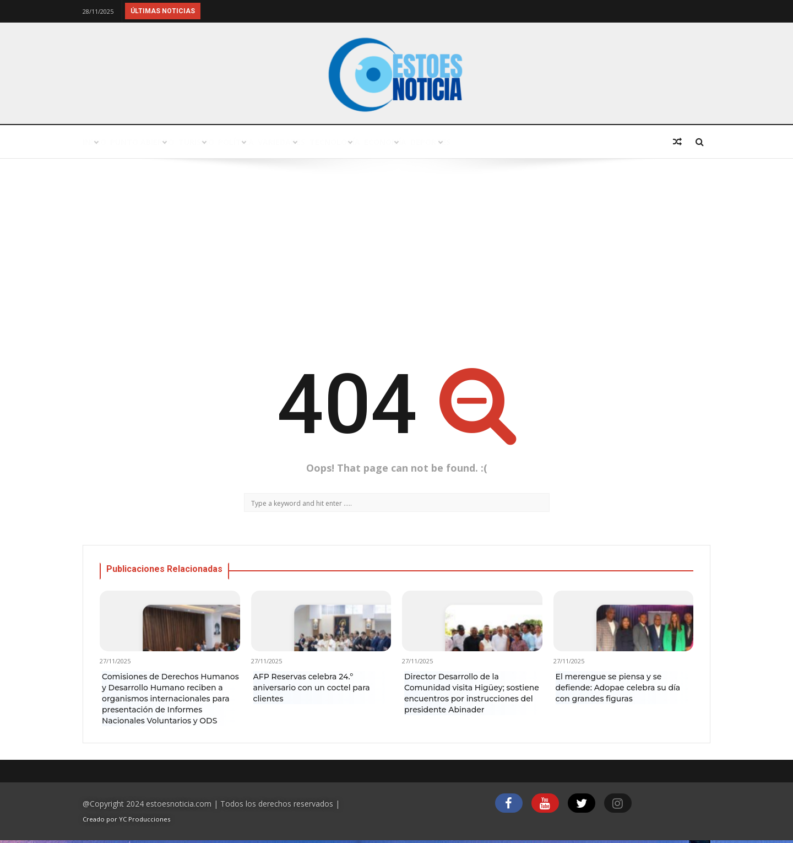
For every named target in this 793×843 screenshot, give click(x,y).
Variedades (392, 142)
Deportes (615, 142)
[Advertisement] (396, 258)
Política (322, 142)
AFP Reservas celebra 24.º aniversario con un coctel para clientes (311, 688)
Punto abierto (179, 142)
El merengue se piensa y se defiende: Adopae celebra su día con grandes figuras (618, 688)
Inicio (107, 142)
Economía (545, 142)
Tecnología (470, 142)
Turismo (258, 142)
